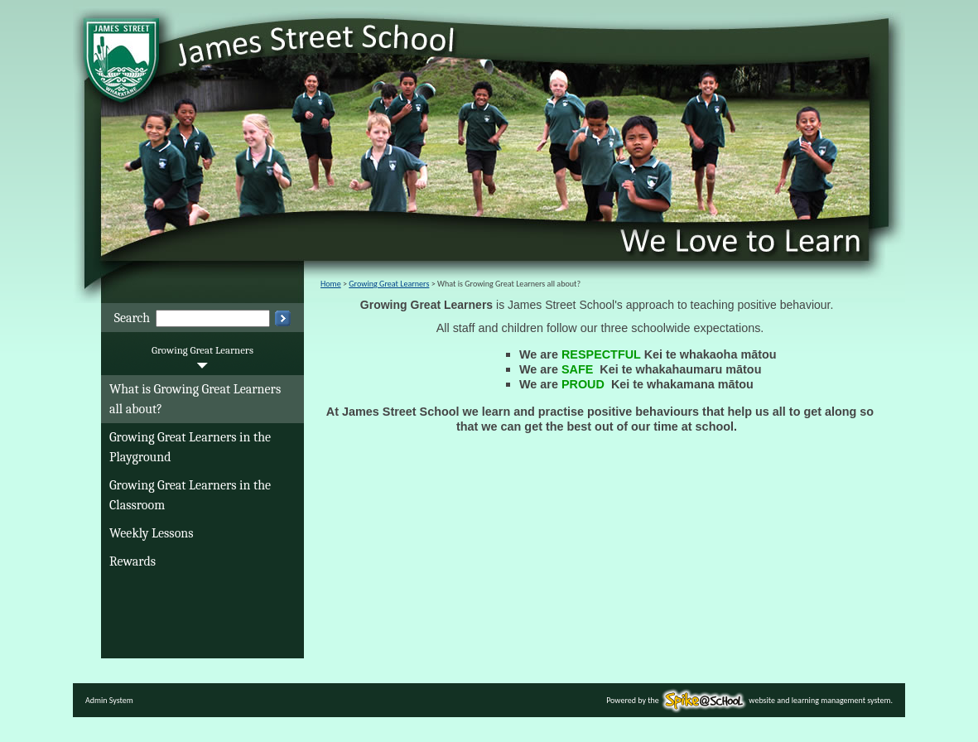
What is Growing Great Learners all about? (195, 399)
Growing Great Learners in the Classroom (190, 495)
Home (330, 283)
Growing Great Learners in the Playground (190, 447)
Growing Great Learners (202, 350)
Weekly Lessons (151, 533)
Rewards (132, 561)
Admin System (109, 700)
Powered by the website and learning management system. (749, 700)
